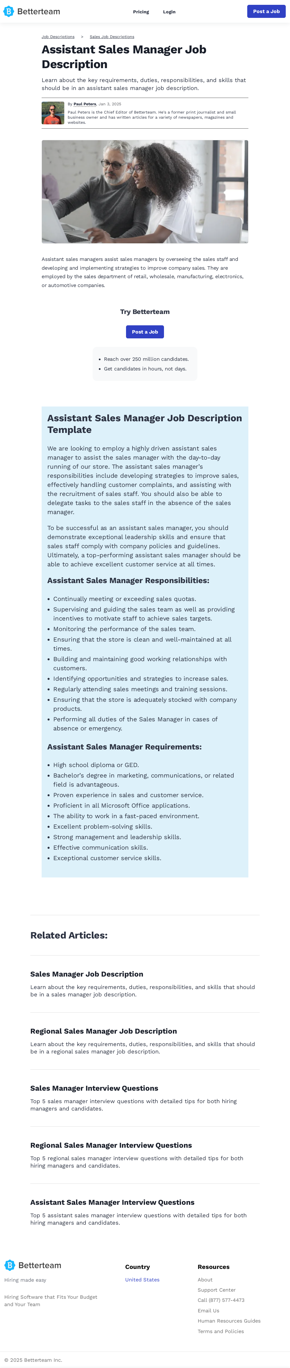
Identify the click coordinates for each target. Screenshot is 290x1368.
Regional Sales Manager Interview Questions (111, 1145)
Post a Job (266, 11)
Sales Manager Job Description (86, 974)
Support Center (217, 1290)
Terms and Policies (221, 1331)
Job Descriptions (58, 36)
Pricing (141, 11)
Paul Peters (85, 104)
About (205, 1280)
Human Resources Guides (229, 1321)
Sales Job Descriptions (112, 36)
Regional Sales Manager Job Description (103, 1031)
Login (169, 11)
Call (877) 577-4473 (221, 1300)
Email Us (208, 1310)
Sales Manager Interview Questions (94, 1088)
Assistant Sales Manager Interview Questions (112, 1202)
